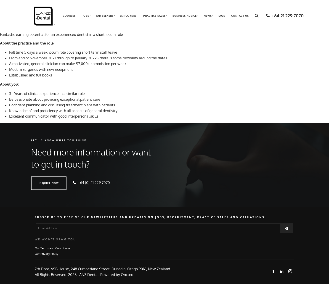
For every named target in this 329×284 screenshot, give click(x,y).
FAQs (221, 15)
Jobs (85, 15)
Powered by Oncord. (117, 274)
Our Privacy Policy (46, 253)
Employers (128, 15)
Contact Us (240, 15)
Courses (69, 15)
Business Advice (184, 15)
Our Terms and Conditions (52, 248)
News (208, 15)
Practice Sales (154, 15)
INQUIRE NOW (41, 179)
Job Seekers (105, 15)
